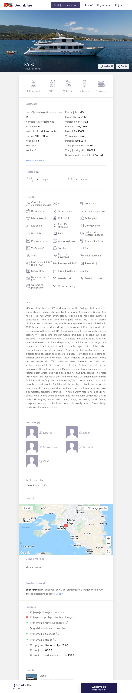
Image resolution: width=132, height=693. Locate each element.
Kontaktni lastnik (35, 160)
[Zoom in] (108, 538)
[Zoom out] (108, 543)
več (59, 593)
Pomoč (89, 5)
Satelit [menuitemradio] (27, 508)
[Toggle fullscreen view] (108, 551)
